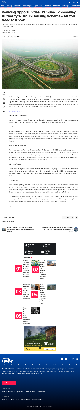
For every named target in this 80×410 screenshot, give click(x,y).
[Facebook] (32, 246)
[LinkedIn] (32, 252)
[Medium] (48, 252)
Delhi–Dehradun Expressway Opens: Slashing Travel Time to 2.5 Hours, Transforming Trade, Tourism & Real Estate (43, 294)
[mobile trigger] (76, 2)
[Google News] (66, 359)
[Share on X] (8, 36)
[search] (70, 2)
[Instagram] (48, 246)
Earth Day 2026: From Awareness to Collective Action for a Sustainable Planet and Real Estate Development (26, 268)
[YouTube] (62, 359)
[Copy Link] (14, 36)
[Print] (18, 36)
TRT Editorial (6, 30)
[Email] (11, 36)
